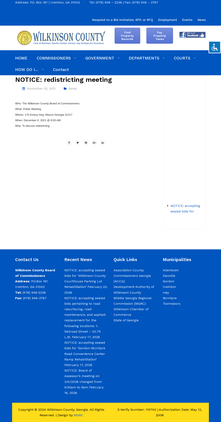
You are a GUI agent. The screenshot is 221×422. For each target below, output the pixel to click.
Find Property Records (127, 36)
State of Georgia (126, 320)
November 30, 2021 (41, 88)
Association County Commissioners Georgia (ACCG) (132, 275)
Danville (169, 276)
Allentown (171, 270)
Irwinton (169, 287)
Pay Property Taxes (159, 36)
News (72, 88)
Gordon (168, 281)
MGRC (78, 415)
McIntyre (170, 298)
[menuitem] (122, 20)
